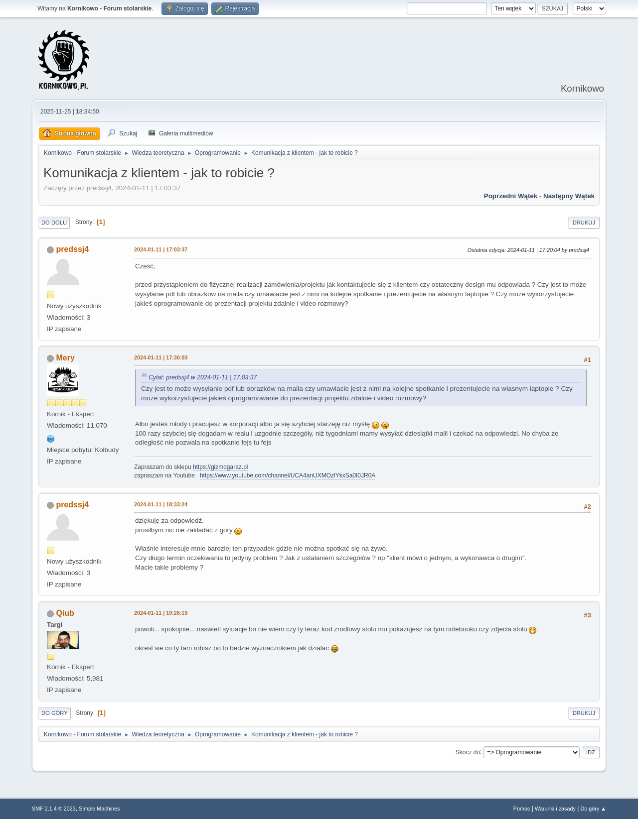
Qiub (65, 613)
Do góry (54, 713)
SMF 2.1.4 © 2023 (54, 809)
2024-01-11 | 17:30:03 (160, 357)
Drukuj (584, 223)
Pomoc (521, 809)
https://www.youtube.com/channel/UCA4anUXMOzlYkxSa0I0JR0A (287, 475)
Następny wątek (569, 196)
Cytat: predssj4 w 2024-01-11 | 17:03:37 (203, 377)
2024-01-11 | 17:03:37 (160, 249)
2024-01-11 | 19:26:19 (160, 613)
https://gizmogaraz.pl (220, 467)
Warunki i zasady (555, 809)
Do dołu (54, 223)
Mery (65, 357)
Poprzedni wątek (510, 196)
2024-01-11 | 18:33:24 (160, 504)
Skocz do (468, 751)
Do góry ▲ (593, 809)
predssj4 (72, 249)
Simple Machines (99, 809)
